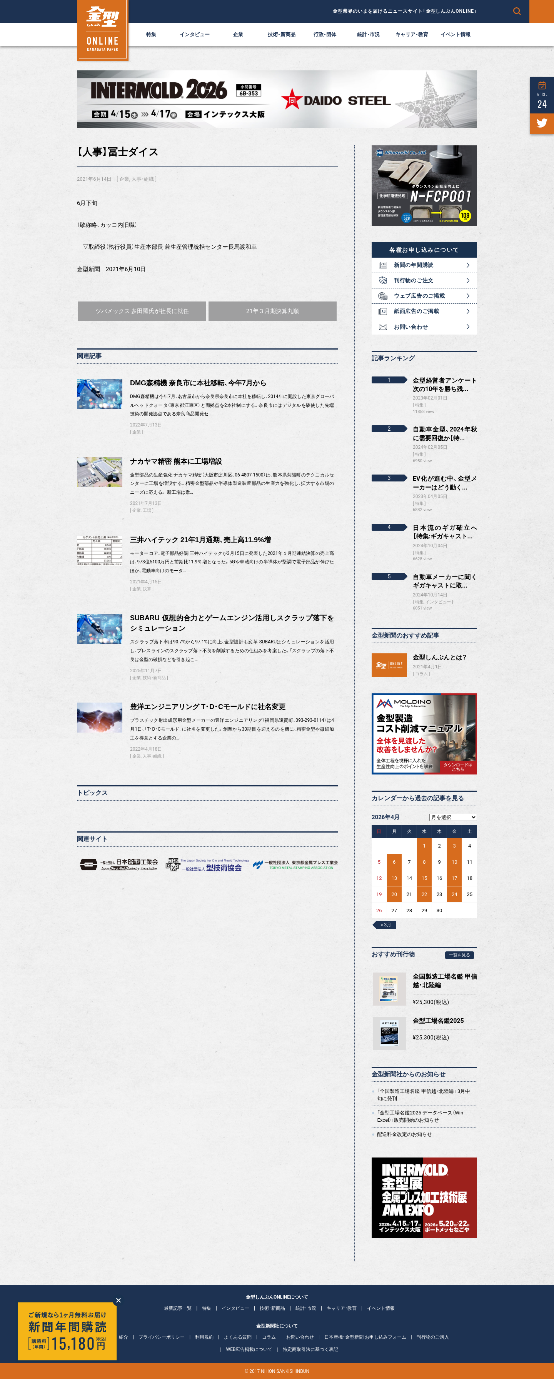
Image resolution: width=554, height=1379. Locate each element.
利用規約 (204, 1337)
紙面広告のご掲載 (416, 311)
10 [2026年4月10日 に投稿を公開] (454, 862)
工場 (147, 510)
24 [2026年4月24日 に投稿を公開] (454, 894)
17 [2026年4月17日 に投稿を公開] (454, 878)
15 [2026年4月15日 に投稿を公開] (424, 878)
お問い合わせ (411, 327)
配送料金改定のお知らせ (404, 1134)
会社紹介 (119, 1337)
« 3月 (386, 925)
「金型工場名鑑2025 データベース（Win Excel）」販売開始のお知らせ (420, 1116)
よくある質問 (238, 1337)
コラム (421, 673)
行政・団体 (325, 34)
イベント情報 (456, 34)
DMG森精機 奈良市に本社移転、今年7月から (198, 383)
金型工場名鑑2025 (438, 1020)
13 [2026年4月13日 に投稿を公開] (394, 878)
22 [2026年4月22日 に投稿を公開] (424, 894)
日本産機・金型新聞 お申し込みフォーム (365, 1337)
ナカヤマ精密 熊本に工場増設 (176, 461)
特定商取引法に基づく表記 (310, 1349)
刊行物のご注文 (414, 280)
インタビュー (195, 34)
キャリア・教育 (411, 34)
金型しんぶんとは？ (440, 657)
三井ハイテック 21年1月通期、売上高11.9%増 (200, 540)
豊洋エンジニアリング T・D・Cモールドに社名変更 (207, 707)
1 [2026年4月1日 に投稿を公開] (424, 846)
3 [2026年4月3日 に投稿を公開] (454, 846)
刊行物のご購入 (433, 1337)
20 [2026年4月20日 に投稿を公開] (394, 894)
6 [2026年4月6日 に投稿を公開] (394, 862)
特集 (151, 34)
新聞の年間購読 (414, 265)
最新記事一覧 (178, 1308)
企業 (238, 34)
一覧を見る (459, 955)
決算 (147, 588)
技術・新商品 (281, 34)
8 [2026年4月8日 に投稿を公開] (424, 862)
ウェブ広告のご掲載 (419, 296)
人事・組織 (143, 179)
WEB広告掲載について (249, 1349)
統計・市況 (368, 34)
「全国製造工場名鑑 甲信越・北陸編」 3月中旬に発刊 (423, 1094)
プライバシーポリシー (161, 1337)
